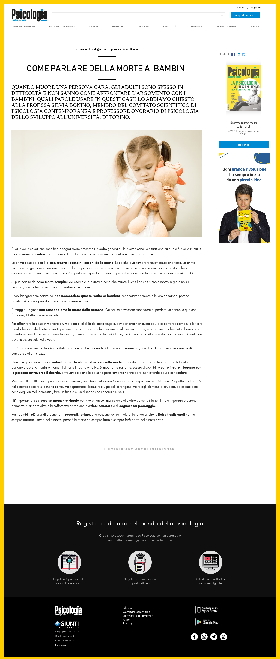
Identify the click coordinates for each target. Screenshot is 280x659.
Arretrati (255, 26)
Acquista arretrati (245, 15)
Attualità (196, 26)
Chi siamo (129, 608)
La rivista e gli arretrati (138, 616)
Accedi (241, 7)
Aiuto (126, 619)
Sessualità (169, 26)
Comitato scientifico (136, 612)
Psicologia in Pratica (62, 26)
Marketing (118, 26)
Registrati (256, 7)
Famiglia (144, 26)
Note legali (60, 644)
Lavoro (93, 26)
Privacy (127, 623)
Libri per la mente (226, 26)
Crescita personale (23, 26)
